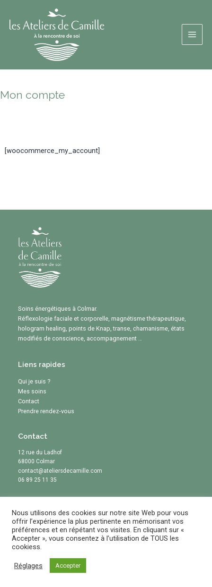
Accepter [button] (67, 565)
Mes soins (32, 391)
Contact (28, 401)
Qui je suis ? (34, 381)
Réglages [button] (28, 565)
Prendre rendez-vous (46, 411)
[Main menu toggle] (192, 34)
